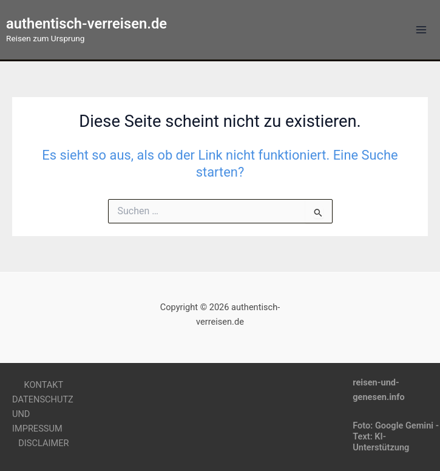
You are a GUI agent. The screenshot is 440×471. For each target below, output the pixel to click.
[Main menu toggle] (421, 29)
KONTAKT (44, 384)
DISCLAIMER (43, 443)
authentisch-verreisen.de (86, 23)
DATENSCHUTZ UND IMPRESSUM (42, 414)
